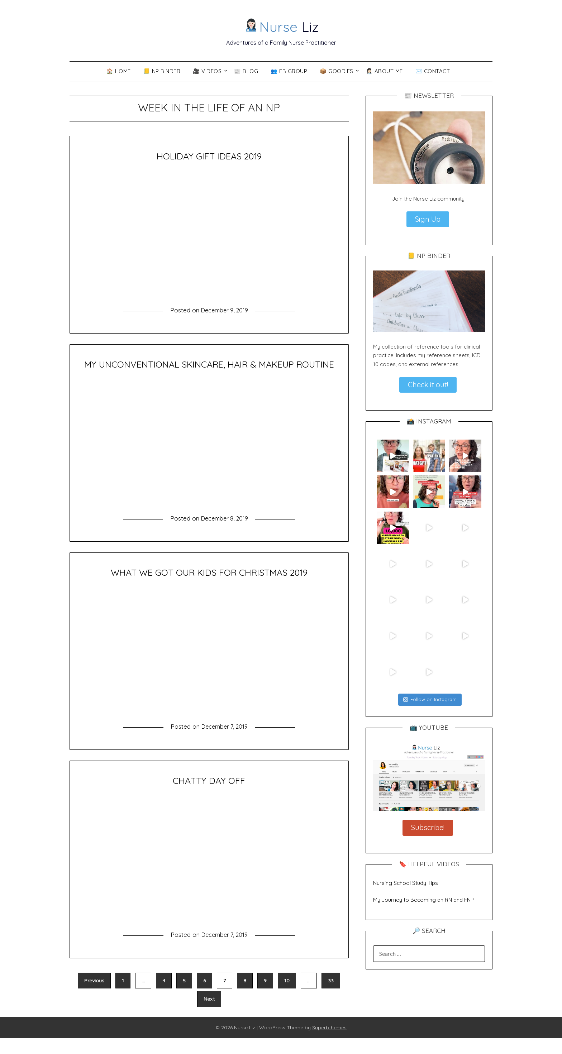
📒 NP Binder (162, 71)
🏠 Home (118, 71)
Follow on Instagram (430, 699)
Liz (281, 25)
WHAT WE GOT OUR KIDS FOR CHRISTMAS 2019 (209, 588)
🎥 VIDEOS (207, 71)
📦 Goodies (336, 71)
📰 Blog (246, 71)
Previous (94, 996)
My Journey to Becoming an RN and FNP (423, 899)
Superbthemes (329, 1043)
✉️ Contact (432, 71)
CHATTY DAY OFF (209, 796)
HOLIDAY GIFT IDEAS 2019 (209, 155)
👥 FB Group (289, 71)
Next (209, 1015)
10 (287, 996)
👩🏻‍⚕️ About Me (384, 71)
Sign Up (427, 219)
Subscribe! (427, 827)
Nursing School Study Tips (405, 883)
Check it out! (428, 384)
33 (331, 996)
